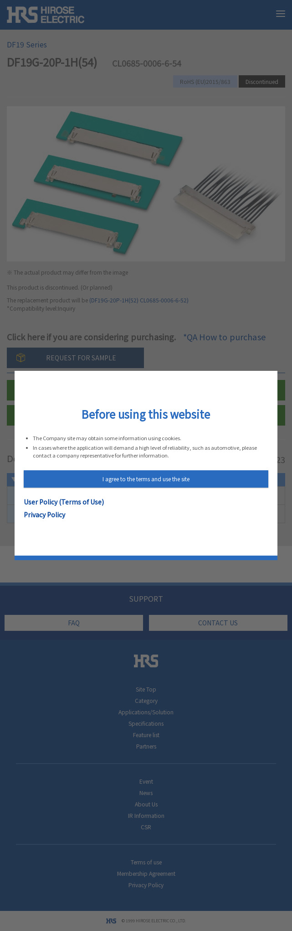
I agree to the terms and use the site (146, 479)
